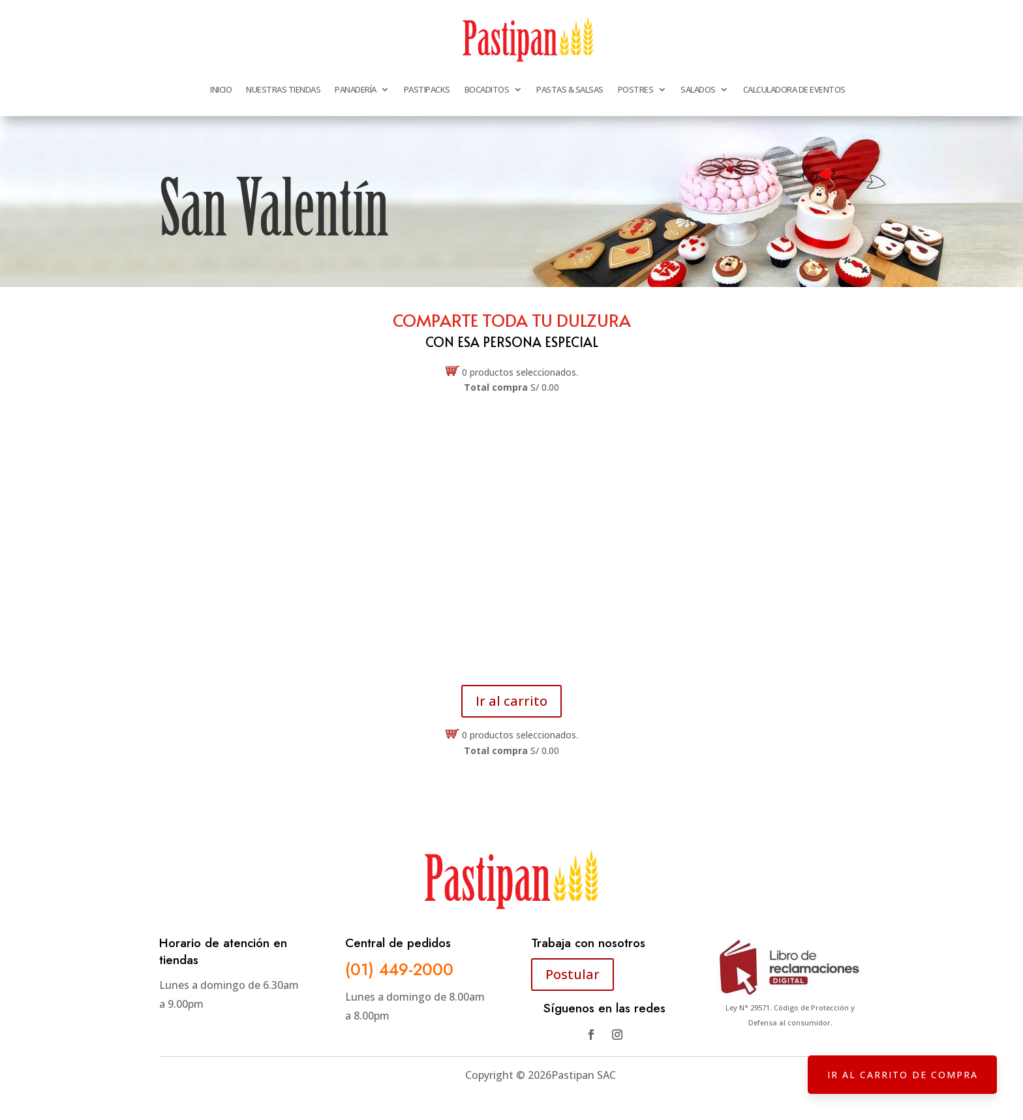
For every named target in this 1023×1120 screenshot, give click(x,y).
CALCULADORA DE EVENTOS (794, 89)
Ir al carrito (511, 701)
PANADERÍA (355, 89)
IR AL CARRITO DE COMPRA (902, 1074)
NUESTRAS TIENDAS (283, 89)
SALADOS (698, 89)
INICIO (221, 89)
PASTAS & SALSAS (569, 89)
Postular (572, 974)
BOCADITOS (487, 89)
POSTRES (636, 89)
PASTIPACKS (427, 89)
